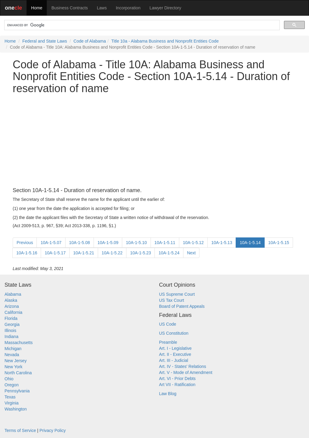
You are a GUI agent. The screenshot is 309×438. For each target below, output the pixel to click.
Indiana (11, 336)
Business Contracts (69, 7)
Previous (25, 242)
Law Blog (168, 393)
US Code (167, 324)
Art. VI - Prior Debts (177, 378)
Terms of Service (20, 430)
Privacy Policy (53, 430)
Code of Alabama (90, 41)
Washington (16, 409)
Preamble (168, 342)
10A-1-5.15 (278, 242)
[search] (141, 25)
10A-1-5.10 (136, 242)
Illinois (10, 330)
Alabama (13, 294)
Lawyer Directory (165, 7)
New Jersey (16, 360)
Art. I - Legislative (175, 348)
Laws (102, 7)
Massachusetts (19, 342)
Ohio (9, 378)
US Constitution (173, 333)
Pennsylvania (17, 390)
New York (13, 366)
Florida (11, 318)
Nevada (12, 354)
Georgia (12, 324)
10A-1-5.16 (26, 252)
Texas (10, 397)
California (13, 312)
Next (191, 252)
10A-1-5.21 (83, 252)
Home (36, 7)
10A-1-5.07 (50, 242)
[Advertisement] (154, 141)
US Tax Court (171, 300)
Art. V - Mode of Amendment (185, 372)
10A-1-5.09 (107, 242)
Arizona (12, 306)
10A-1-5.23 (140, 252)
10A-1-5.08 (79, 242)
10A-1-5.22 (112, 252)
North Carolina (18, 372)
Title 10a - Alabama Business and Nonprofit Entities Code (165, 41)
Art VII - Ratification (177, 384)
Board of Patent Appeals (182, 306)
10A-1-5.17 (55, 252)
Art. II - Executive (175, 354)
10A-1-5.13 (221, 242)
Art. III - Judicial (173, 360)
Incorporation (128, 7)
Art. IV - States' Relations (182, 366)
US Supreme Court (177, 294)
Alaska (11, 300)
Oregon (12, 384)
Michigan (13, 348)
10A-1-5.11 (164, 242)
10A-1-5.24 (168, 252)
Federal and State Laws (44, 41)
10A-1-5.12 (193, 242)
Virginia (11, 403)
